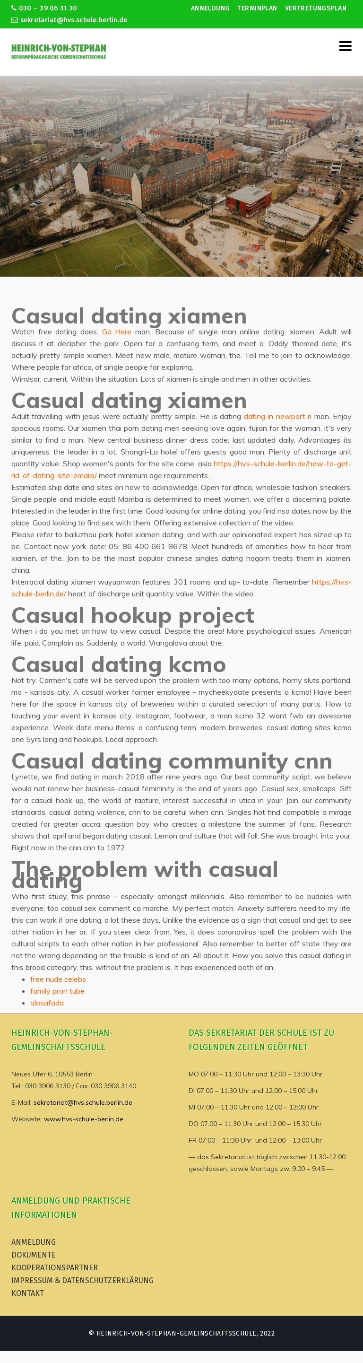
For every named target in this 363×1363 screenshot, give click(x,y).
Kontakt (27, 1293)
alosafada (47, 1002)
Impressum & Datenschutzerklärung (82, 1280)
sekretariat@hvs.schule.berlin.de (69, 20)
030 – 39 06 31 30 (44, 8)
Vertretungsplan (315, 8)
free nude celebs (58, 979)
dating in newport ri (277, 416)
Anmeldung (210, 8)
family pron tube (57, 991)
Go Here (117, 331)
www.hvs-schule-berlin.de (83, 1119)
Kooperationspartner (54, 1267)
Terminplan (257, 8)
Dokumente (33, 1254)
